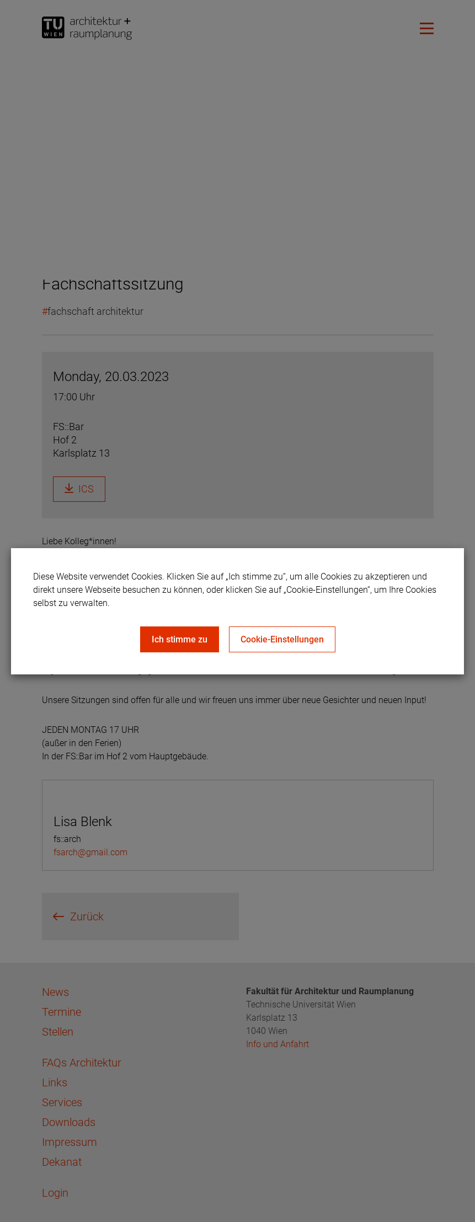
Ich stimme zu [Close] (179, 639)
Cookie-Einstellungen (282, 639)
